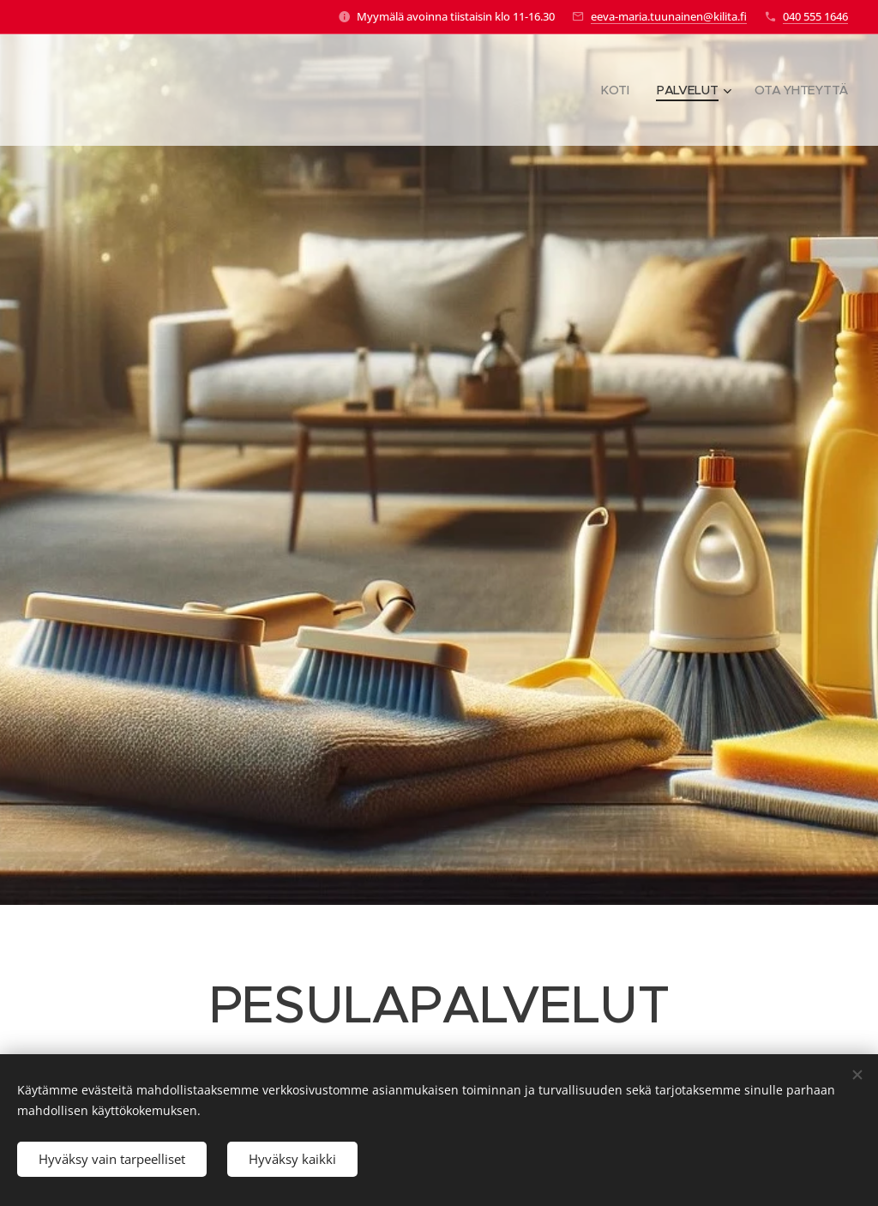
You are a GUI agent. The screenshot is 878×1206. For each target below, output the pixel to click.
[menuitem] (616, 90)
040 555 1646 (815, 16)
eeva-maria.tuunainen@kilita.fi (669, 16)
